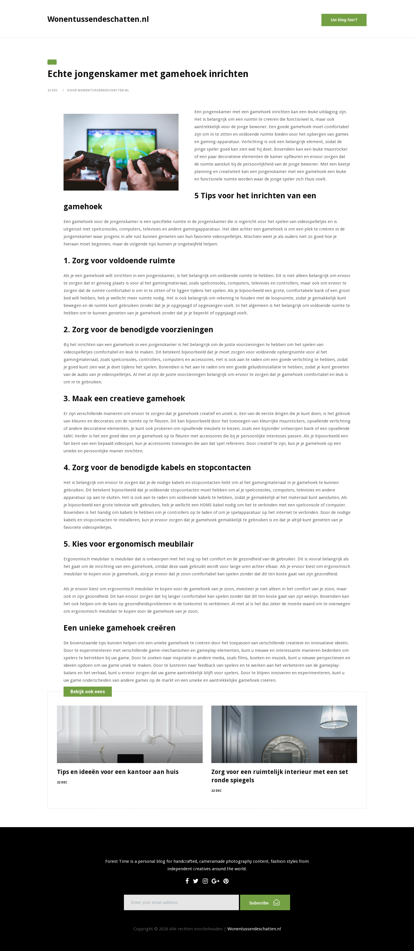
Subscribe (264, 902)
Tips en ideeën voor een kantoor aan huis (118, 771)
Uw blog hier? (344, 20)
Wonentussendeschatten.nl (254, 928)
